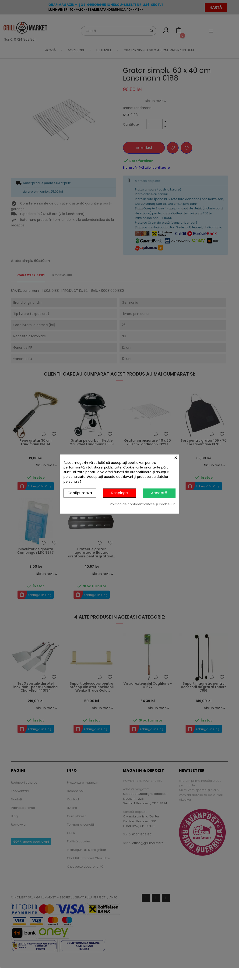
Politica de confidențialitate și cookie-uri (143, 504)
